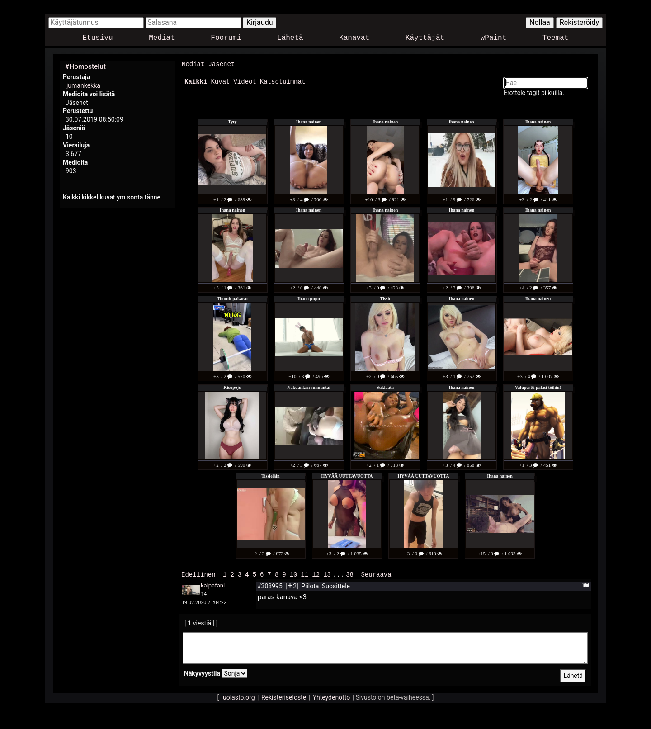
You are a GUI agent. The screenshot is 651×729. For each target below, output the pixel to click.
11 (304, 573)
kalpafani (213, 584)
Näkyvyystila (202, 672)
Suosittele (336, 585)
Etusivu (98, 38)
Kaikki (195, 81)
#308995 (270, 585)
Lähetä (290, 38)
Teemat (555, 38)
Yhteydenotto (331, 696)
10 (293, 573)
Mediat (162, 38)
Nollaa (539, 22)
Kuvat (220, 81)
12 (316, 573)
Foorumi (226, 38)
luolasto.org (238, 696)
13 (327, 573)
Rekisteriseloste (283, 696)
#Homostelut (85, 66)
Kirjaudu (259, 22)
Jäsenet (221, 64)
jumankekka (83, 85)
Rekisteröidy (579, 22)
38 (350, 573)
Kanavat (354, 38)
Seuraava (376, 573)
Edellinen (198, 573)
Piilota (311, 585)
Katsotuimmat (283, 81)
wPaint (494, 38)
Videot (244, 81)
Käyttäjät (425, 38)
